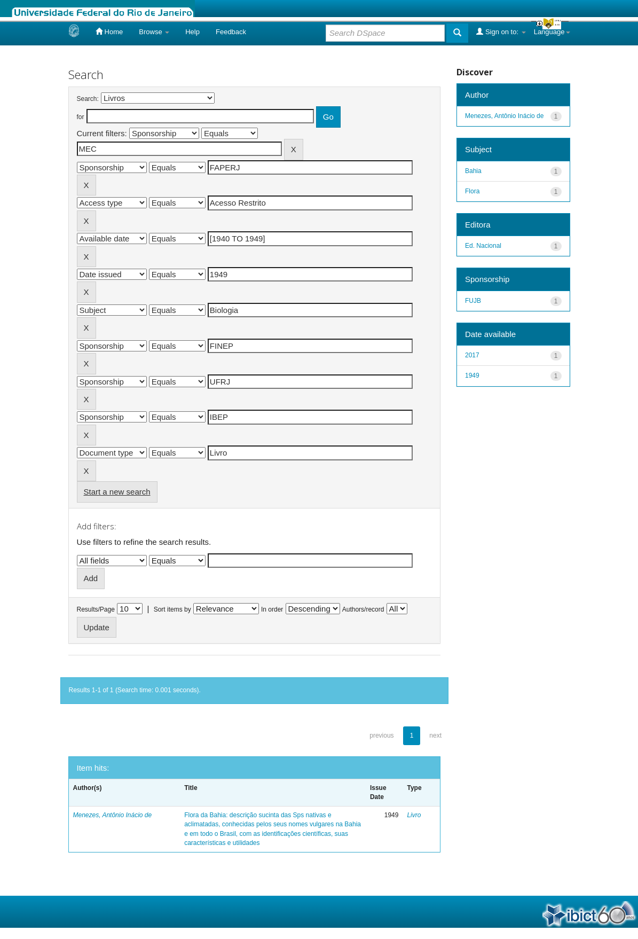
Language (552, 32)
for (80, 117)
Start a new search (117, 491)
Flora (472, 191)
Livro (414, 815)
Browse (154, 32)
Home (109, 31)
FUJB (473, 300)
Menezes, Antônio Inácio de (112, 815)
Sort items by (172, 609)
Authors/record (363, 609)
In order (272, 609)
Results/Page (96, 609)
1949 (472, 375)
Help (192, 32)
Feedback (231, 32)
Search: (88, 99)
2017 (472, 355)
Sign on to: (500, 31)
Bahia (473, 171)
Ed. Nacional (483, 245)
